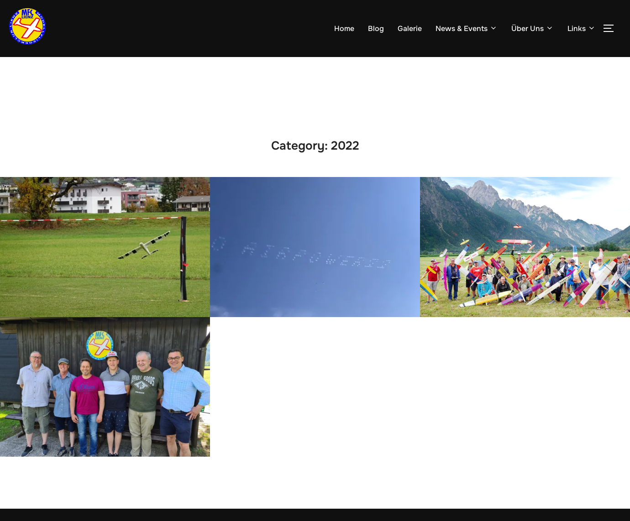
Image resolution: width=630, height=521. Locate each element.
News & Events (467, 28)
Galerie (410, 28)
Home (344, 28)
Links (581, 28)
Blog (376, 28)
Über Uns (532, 28)
